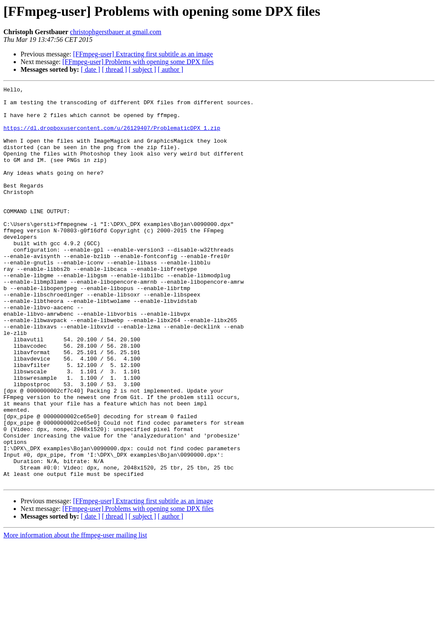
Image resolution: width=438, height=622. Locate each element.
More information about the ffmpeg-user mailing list (75, 614)
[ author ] (170, 69)
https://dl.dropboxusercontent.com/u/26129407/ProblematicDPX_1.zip (111, 137)
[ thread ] (114, 69)
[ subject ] (142, 69)
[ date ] (90, 69)
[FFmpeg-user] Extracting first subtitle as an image (143, 54)
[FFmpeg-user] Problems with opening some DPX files (138, 61)
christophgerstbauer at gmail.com (116, 31)
